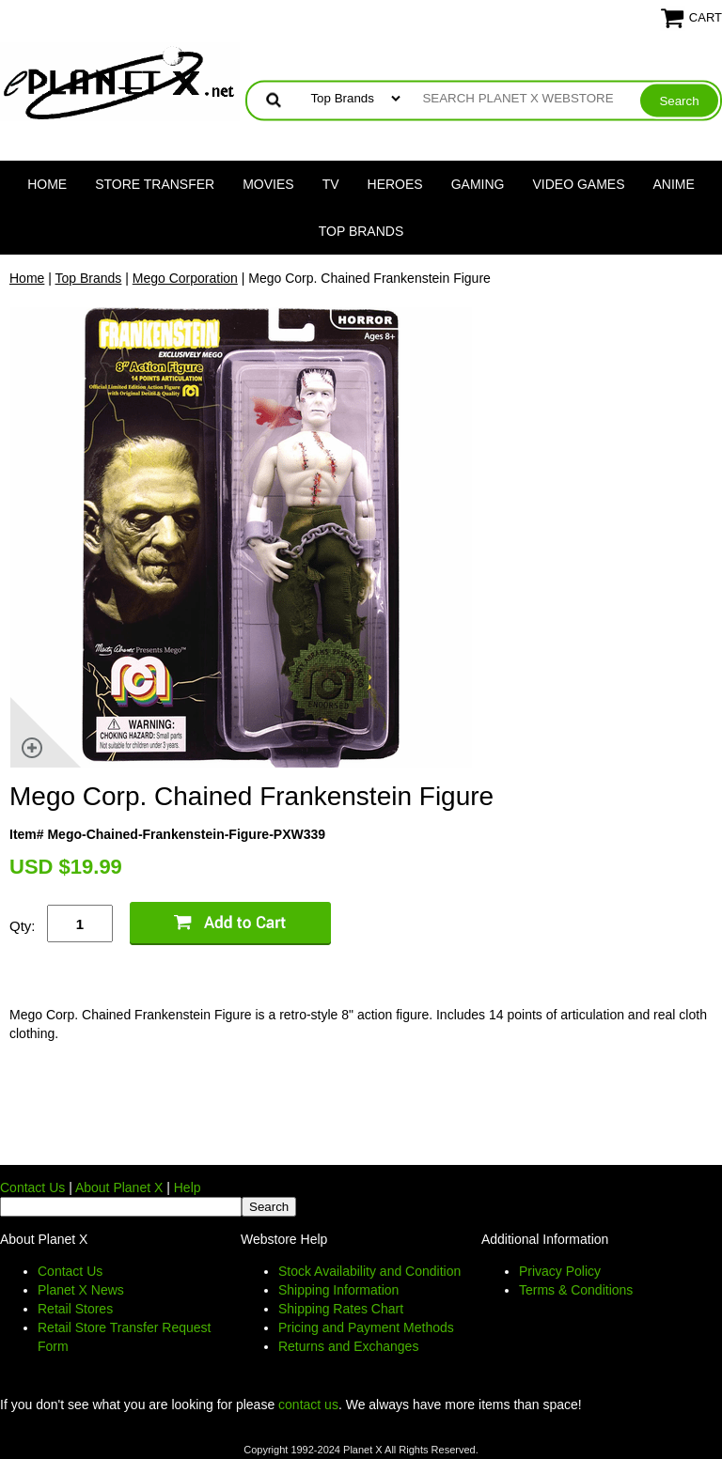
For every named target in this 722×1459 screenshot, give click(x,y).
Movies (268, 184)
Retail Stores (75, 1308)
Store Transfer (154, 184)
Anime (674, 184)
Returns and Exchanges (348, 1346)
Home (47, 184)
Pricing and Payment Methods (366, 1327)
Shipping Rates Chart (340, 1308)
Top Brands (361, 231)
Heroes (395, 184)
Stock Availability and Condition (369, 1271)
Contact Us (32, 1187)
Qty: (22, 926)
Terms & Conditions (576, 1289)
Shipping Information (338, 1289)
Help (187, 1187)
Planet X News (81, 1289)
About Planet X (119, 1187)
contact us (308, 1404)
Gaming (478, 184)
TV (330, 184)
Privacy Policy (560, 1271)
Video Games (578, 184)
